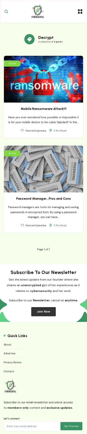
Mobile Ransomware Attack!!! (44, 109)
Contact (9, 371)
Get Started (71, 426)
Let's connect (12, 418)
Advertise (9, 353)
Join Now (43, 311)
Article (12, 63)
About (8, 344)
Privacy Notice (12, 362)
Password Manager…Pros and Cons (43, 199)
